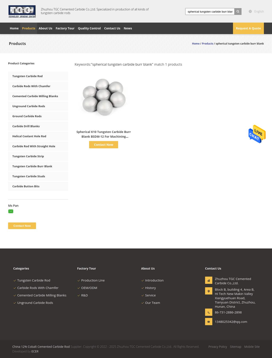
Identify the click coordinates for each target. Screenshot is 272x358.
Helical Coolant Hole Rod (29, 136)
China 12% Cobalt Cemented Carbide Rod (41, 347)
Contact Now (103, 145)
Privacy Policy (217, 347)
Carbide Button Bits (25, 186)
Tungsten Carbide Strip (28, 156)
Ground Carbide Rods (27, 116)
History (148, 288)
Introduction (152, 280)
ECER (34, 351)
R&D (82, 295)
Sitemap (235, 347)
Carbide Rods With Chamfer (31, 86)
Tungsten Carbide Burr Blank (32, 166)
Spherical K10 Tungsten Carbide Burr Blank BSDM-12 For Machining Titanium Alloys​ (104, 136)
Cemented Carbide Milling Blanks (35, 96)
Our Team (150, 302)
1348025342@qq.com (228, 321)
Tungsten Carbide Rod (27, 76)
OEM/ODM (87, 288)
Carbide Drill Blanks (26, 126)
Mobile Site (252, 347)
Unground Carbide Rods (28, 106)
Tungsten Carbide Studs (28, 176)
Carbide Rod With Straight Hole (33, 146)
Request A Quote (248, 28)
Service (148, 295)
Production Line (91, 280)
